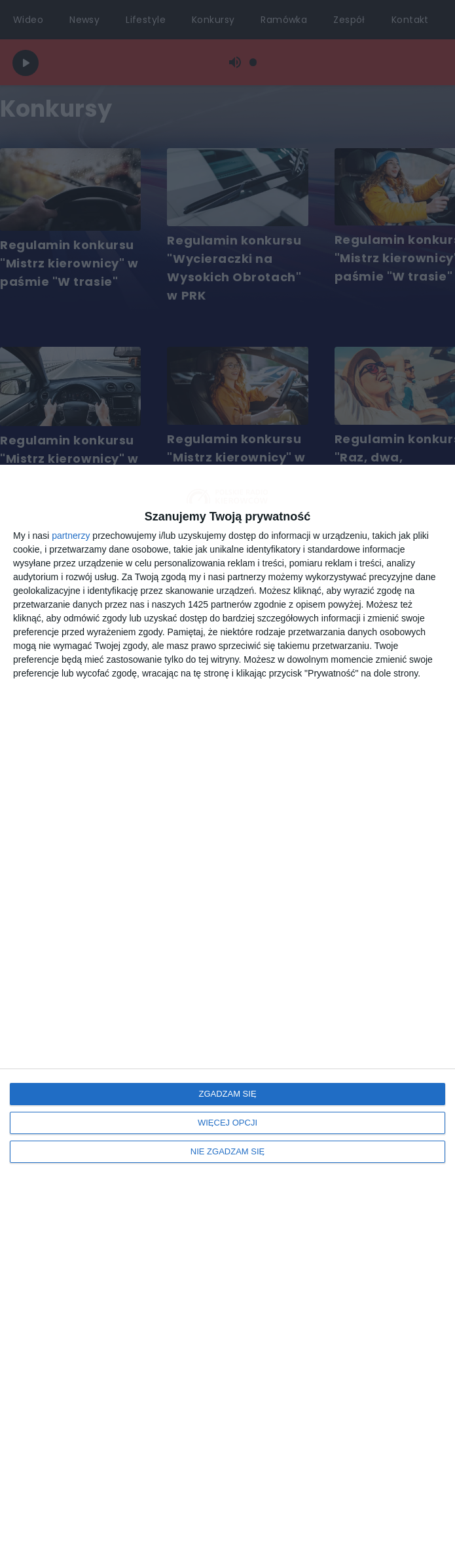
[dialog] (227, 1007)
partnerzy (71, 535)
